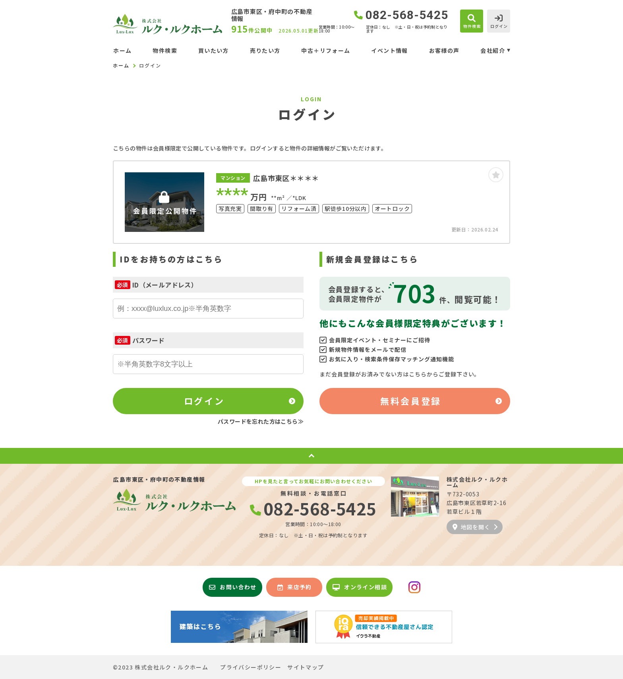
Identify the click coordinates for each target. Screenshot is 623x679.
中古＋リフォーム (325, 50)
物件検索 (165, 50)
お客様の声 (444, 50)
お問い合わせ (233, 587)
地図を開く (471, 527)
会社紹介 (492, 50)
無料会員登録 (410, 400)
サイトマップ (305, 667)
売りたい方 (265, 50)
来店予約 (294, 587)
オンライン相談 (360, 587)
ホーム (122, 50)
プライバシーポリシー (250, 667)
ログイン (204, 400)
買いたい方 (213, 50)
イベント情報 (389, 50)
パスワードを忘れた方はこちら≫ (261, 421)
